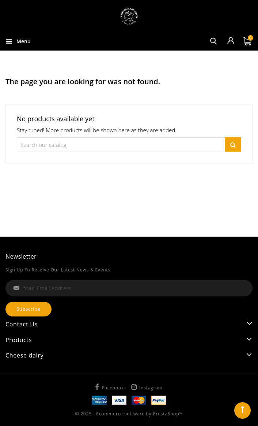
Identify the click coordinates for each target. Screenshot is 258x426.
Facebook (113, 388)
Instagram (151, 388)
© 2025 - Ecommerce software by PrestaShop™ (129, 414)
